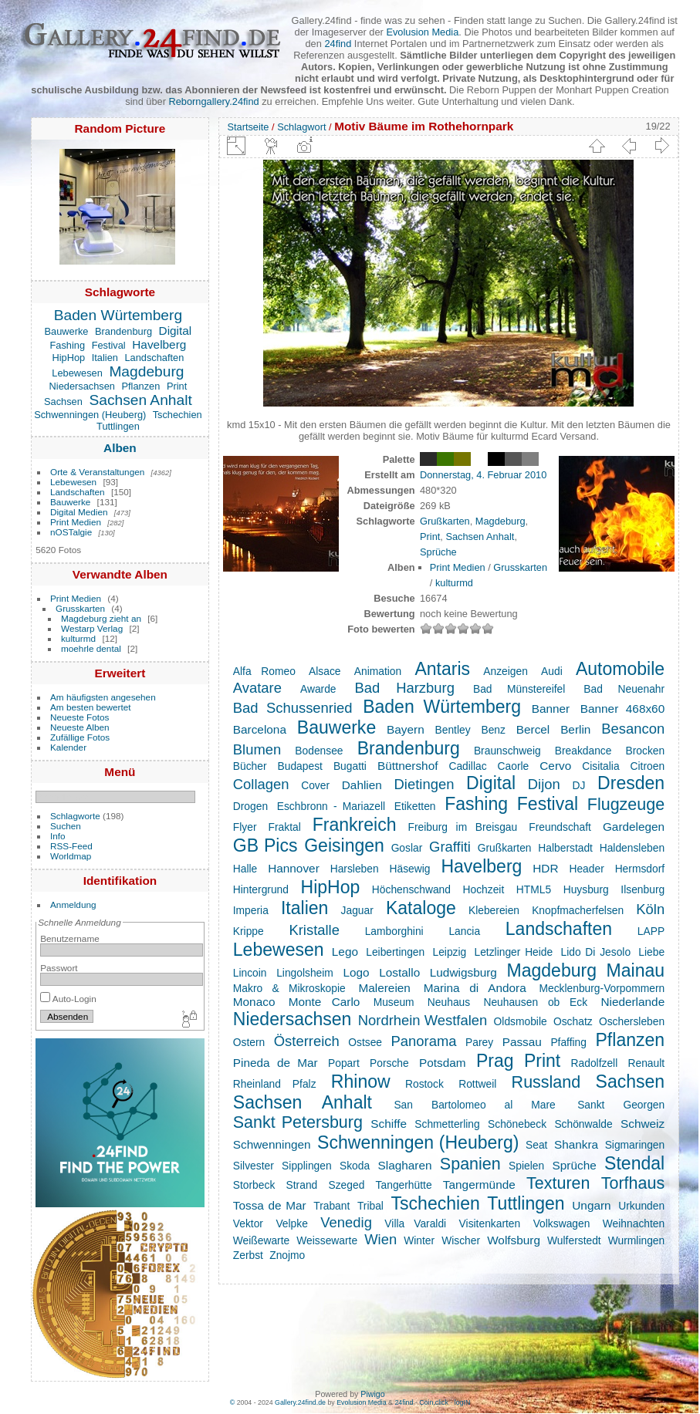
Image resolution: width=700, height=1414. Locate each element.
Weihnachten (633, 1223)
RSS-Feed (71, 846)
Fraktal (285, 827)
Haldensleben (632, 848)
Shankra (576, 1144)
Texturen (558, 1183)
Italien (105, 357)
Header (586, 868)
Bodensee (319, 750)
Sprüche (438, 552)
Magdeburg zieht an (101, 618)
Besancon (632, 728)
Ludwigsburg (463, 972)
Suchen (65, 826)
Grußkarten (445, 521)
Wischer (460, 1240)
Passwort (58, 968)
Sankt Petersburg (298, 1122)
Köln (650, 909)
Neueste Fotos (80, 717)
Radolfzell (594, 1063)
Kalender (68, 747)
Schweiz (642, 1123)
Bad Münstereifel (519, 689)
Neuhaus (449, 1002)
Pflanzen (141, 386)
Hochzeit (484, 889)
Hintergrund (261, 889)
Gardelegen (633, 826)
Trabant (331, 1206)
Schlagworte (75, 816)
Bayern (405, 729)
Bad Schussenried (293, 708)
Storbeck (254, 1185)
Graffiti (450, 847)
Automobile (620, 669)
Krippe (248, 931)
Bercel (533, 729)
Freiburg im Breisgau (463, 827)
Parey (479, 1042)
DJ (579, 785)
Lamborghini (394, 931)
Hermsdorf (639, 868)
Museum (394, 1002)
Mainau (636, 970)
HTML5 (533, 889)
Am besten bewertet (90, 707)
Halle (245, 868)
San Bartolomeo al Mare (474, 1104)
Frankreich (355, 825)
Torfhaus (632, 1183)
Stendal (634, 1163)
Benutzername (70, 938)
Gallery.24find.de (300, 1402)
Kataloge (421, 908)
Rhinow (361, 1081)
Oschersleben (631, 1021)
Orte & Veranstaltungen (97, 472)
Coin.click (433, 1402)
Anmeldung (73, 904)
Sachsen (63, 401)
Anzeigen (505, 671)
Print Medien (75, 522)
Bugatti (350, 766)
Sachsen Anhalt (140, 400)
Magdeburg (146, 371)
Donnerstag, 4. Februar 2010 (483, 475)
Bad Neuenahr (623, 689)
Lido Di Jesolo (595, 952)
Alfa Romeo (264, 671)
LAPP (650, 931)
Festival (109, 345)
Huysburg (586, 889)
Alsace (324, 671)
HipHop (69, 357)
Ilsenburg (642, 889)
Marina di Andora (475, 987)
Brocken (645, 750)
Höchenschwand (411, 889)
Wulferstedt (574, 1240)
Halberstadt (565, 848)
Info (58, 836)
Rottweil (477, 1084)
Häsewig (410, 868)
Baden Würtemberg (118, 315)
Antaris (442, 669)
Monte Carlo (324, 1001)
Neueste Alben (80, 727)
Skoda (355, 1165)
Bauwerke (67, 331)
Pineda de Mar (275, 1062)
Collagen (261, 784)
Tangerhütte (404, 1185)
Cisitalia (600, 766)
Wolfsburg (513, 1240)
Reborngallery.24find (214, 101)
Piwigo (372, 1394)
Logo (356, 972)
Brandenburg (123, 331)
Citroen (648, 766)
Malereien (384, 987)
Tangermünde (479, 1184)
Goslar (407, 848)
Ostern (249, 1042)
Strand (302, 1185)
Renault (646, 1063)
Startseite (248, 127)
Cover (315, 785)
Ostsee (365, 1042)
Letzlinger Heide (513, 952)
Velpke (291, 1223)
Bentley (453, 730)
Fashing (68, 345)
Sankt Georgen (620, 1104)
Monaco (254, 1001)
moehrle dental (91, 648)
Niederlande (632, 1001)
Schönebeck (517, 1124)
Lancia (464, 931)
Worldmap (70, 856)
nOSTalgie (71, 532)
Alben (120, 447)
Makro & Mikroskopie (289, 988)
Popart (344, 1063)
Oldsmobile (520, 1021)
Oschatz (573, 1021)
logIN (463, 1402)
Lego (345, 951)
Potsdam (442, 1062)
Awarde (318, 689)
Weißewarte (261, 1240)
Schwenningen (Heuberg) (90, 414)
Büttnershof (407, 765)
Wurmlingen (636, 1240)
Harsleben (354, 868)
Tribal (370, 1206)
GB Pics (265, 845)
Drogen (250, 806)
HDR (545, 868)
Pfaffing (568, 1042)
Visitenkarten (490, 1223)
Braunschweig (507, 750)
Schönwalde (583, 1124)
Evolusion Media (422, 32)
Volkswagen (561, 1223)
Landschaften (154, 357)
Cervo (555, 765)
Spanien (470, 1164)
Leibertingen (395, 952)
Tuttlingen (118, 426)
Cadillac (467, 766)
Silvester (253, 1165)
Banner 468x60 (622, 708)
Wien (380, 1239)
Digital (175, 330)
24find (337, 43)
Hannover (294, 868)
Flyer (245, 827)
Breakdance (583, 750)
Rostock (424, 1084)
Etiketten (415, 806)
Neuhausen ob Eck (535, 1002)
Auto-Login (68, 999)
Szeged (347, 1185)
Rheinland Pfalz (274, 1084)
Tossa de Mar (269, 1205)
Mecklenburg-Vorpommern (601, 988)
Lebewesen (77, 373)
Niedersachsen (82, 386)
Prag (495, 1061)
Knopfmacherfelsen (578, 910)
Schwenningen (272, 1144)
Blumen (257, 749)
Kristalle (314, 930)
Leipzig (449, 952)
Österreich (307, 1041)
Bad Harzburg (405, 688)
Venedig (346, 1222)
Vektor (248, 1223)
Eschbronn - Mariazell (331, 806)
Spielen (526, 1165)
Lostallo (399, 972)
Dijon (544, 784)
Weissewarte (326, 1240)
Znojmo (287, 1255)
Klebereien (493, 910)
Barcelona (259, 729)
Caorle (513, 766)
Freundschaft (560, 827)
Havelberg (159, 344)
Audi (552, 671)
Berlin (575, 729)
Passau (522, 1041)
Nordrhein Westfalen (423, 1020)
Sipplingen (307, 1165)
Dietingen (424, 784)
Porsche (389, 1063)
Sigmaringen (635, 1145)
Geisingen (344, 845)
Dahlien (362, 784)
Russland (546, 1082)
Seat (536, 1145)
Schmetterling (446, 1124)
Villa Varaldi (415, 1223)
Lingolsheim (304, 973)
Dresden (630, 783)
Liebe (651, 952)
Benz (493, 730)
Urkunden (641, 1206)
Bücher (250, 766)
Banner (551, 708)
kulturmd (78, 638)
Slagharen (404, 1165)
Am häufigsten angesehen (103, 697)
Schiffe (388, 1123)
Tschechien (177, 414)
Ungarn (591, 1205)
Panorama (424, 1041)
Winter (419, 1240)
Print (177, 386)
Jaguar (357, 910)
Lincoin (250, 973)
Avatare (257, 688)
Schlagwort (301, 127)
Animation (377, 671)
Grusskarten (80, 608)
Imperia (251, 910)
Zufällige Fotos (80, 737)
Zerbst (248, 1255)
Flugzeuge (625, 804)
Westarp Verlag (92, 628)
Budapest (300, 766)
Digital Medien (79, 512)
